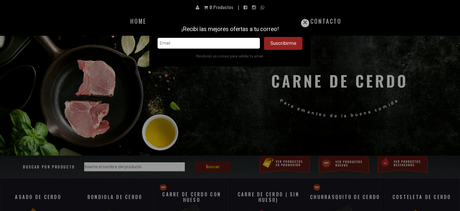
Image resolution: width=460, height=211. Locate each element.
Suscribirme (283, 43)
